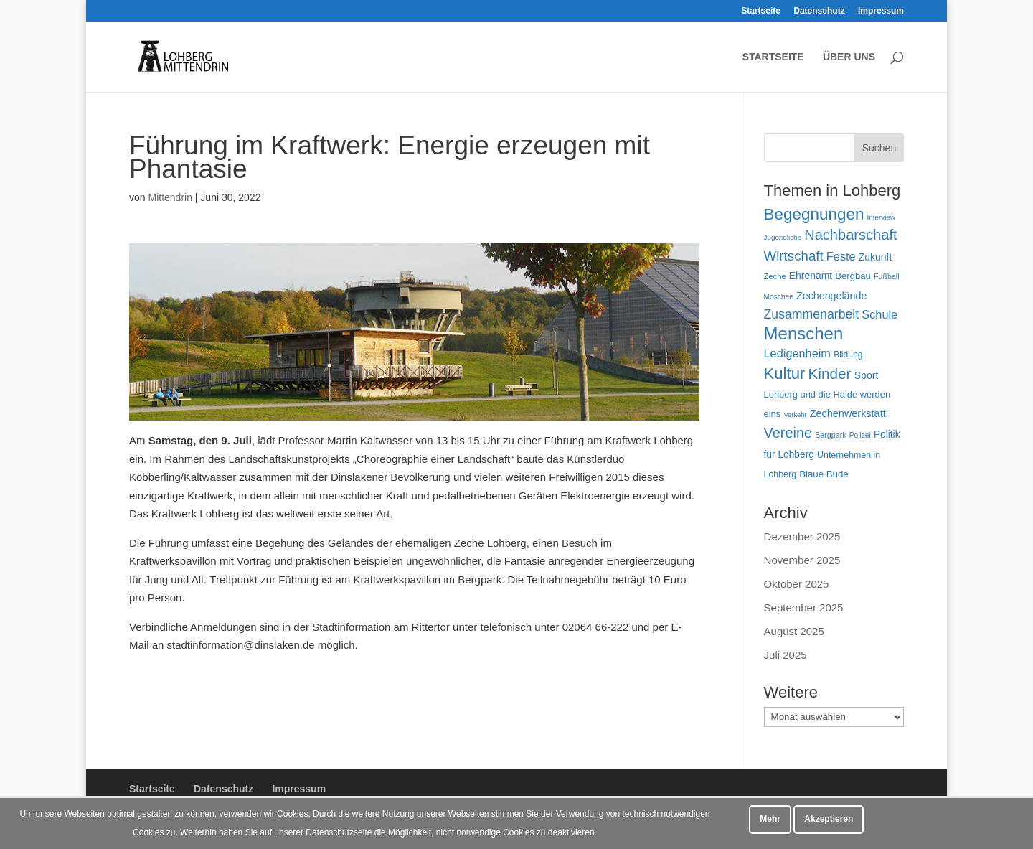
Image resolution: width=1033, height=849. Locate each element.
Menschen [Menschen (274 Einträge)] (804, 333)
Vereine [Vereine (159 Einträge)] (788, 433)
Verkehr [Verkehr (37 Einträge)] (794, 414)
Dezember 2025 (802, 536)
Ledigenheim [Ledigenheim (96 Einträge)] (797, 353)
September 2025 (804, 607)
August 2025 (794, 631)
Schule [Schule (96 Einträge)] (879, 314)
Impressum (881, 11)
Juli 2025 (785, 655)
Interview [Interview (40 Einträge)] (881, 217)
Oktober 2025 (796, 584)
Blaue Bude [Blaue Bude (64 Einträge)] (824, 474)
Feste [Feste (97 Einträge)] (841, 256)
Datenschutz (818, 11)
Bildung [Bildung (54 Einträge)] (848, 355)
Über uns (849, 57)
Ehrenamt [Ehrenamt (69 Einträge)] (810, 275)
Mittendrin (170, 197)
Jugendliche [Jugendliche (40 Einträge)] (782, 237)
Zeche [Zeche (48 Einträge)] (775, 276)
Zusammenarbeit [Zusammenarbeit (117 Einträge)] (811, 314)
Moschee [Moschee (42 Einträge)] (778, 297)
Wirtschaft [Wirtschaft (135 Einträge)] (794, 255)
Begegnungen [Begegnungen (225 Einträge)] (814, 214)
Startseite (760, 11)
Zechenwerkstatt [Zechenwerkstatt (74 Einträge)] (848, 413)
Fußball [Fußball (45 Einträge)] (887, 276)
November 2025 (802, 560)
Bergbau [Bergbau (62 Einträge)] (852, 276)
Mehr (770, 819)
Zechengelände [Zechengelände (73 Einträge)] (831, 295)
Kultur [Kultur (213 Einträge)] (785, 374)
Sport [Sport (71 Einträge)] (866, 375)
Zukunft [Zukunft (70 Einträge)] (875, 257)
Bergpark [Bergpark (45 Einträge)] (830, 435)
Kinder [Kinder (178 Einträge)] (829, 373)
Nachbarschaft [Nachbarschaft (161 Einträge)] (850, 235)
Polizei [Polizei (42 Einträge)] (860, 435)
